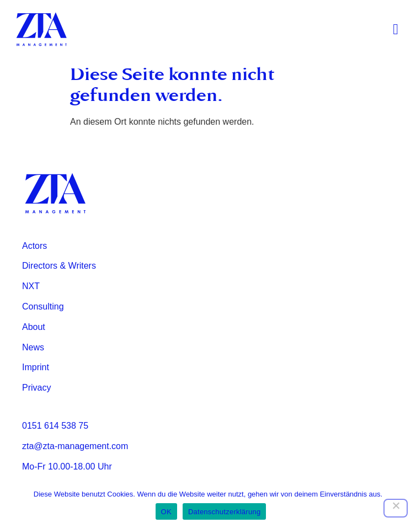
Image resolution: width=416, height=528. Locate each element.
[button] (396, 29)
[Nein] (395, 508)
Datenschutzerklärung (224, 512)
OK (166, 512)
